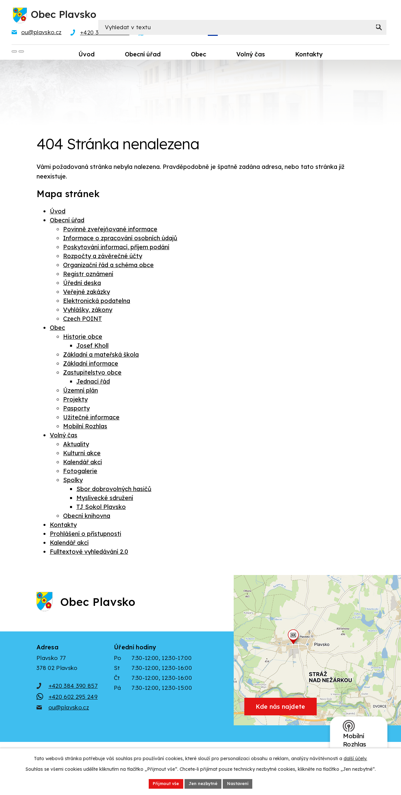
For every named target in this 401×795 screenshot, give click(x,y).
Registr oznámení (88, 275)
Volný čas (63, 436)
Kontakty (63, 526)
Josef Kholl (92, 347)
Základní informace (90, 365)
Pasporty (76, 409)
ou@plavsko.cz (68, 719)
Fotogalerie (80, 472)
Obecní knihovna (86, 517)
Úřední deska (82, 284)
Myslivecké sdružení (104, 499)
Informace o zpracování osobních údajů (120, 239)
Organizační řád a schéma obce (108, 266)
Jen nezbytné (203, 783)
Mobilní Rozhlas (85, 427)
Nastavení (242, 783)
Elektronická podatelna (96, 302)
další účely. (355, 757)
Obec (57, 329)
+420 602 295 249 (73, 708)
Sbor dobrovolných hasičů (113, 490)
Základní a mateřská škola (101, 356)
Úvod (57, 212)
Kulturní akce (82, 454)
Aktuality (76, 445)
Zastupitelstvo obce (92, 374)
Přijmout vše (161, 783)
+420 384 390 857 (73, 697)
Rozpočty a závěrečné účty (102, 257)
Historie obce (82, 338)
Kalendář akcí (82, 463)
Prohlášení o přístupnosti (85, 535)
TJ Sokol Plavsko (101, 508)
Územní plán (80, 392)
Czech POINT (82, 320)
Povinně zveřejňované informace (110, 230)
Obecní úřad (67, 221)
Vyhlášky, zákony (87, 311)
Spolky (73, 481)
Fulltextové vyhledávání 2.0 (89, 553)
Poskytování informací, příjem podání (116, 248)
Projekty (75, 400)
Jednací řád (93, 383)
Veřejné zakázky (86, 293)
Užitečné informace (91, 418)
